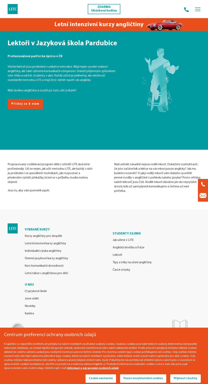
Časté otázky (121, 269)
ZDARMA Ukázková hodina (104, 8)
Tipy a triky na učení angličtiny (132, 262)
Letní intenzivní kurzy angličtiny (45, 243)
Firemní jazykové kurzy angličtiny (46, 258)
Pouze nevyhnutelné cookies (143, 378)
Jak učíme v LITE (123, 240)
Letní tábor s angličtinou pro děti (46, 273)
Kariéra (29, 313)
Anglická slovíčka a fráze (128, 247)
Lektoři (117, 255)
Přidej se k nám (25, 103)
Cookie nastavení (101, 378)
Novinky (30, 306)
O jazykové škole (36, 291)
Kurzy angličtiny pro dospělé (43, 236)
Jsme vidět (32, 298)
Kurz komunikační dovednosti (44, 265)
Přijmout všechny (185, 378)
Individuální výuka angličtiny (43, 251)
